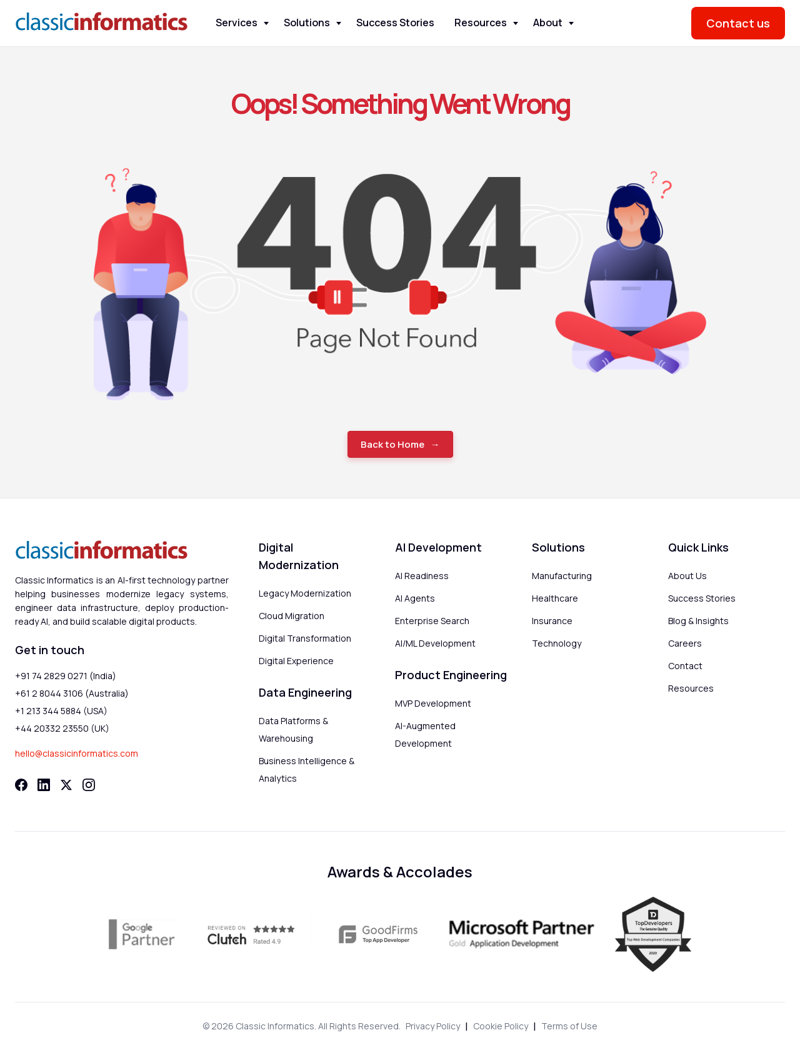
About (547, 22)
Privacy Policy (433, 1026)
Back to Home (392, 444)
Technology (556, 643)
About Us (687, 576)
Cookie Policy (500, 1026)
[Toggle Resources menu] (516, 23)
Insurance (552, 621)
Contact (685, 666)
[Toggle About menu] (571, 23)
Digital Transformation (305, 638)
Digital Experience (296, 661)
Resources (480, 22)
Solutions (307, 22)
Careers (685, 643)
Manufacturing (562, 576)
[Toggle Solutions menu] (339, 23)
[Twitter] (66, 785)
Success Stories (395, 22)
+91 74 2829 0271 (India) (65, 676)
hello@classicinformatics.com (76, 753)
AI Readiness (422, 576)
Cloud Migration (291, 616)
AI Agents (415, 598)
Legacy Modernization (305, 593)
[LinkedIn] (44, 785)
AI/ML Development (435, 643)
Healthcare (555, 598)
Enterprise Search (432, 621)
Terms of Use (569, 1026)
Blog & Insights (698, 621)
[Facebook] (21, 785)
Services (237, 22)
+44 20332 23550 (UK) (62, 728)
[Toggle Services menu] (266, 23)
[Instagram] (88, 785)
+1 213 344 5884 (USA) (61, 711)
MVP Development (433, 703)
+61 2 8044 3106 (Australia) (72, 693)
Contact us (738, 23)
